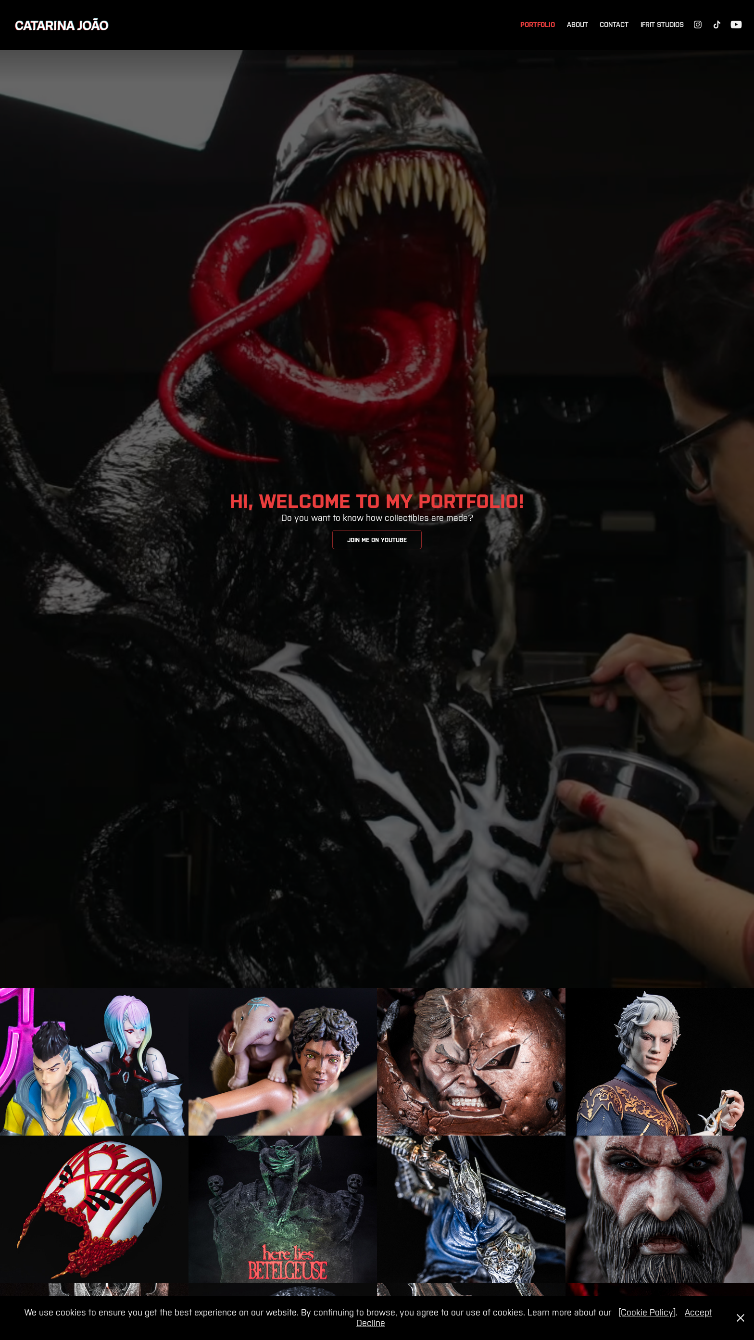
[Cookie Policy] (647, 1312)
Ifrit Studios (662, 24)
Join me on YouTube (377, 540)
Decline (370, 1323)
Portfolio (537, 24)
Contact (614, 24)
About (577, 24)
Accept (698, 1312)
